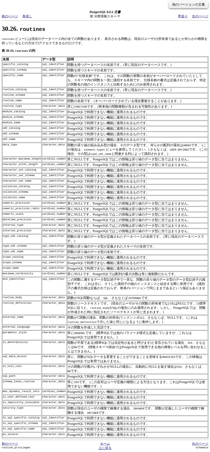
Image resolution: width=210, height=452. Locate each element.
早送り (183, 16)
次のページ (200, 16)
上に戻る (105, 448)
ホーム (105, 443)
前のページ (10, 16)
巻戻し (27, 16)
